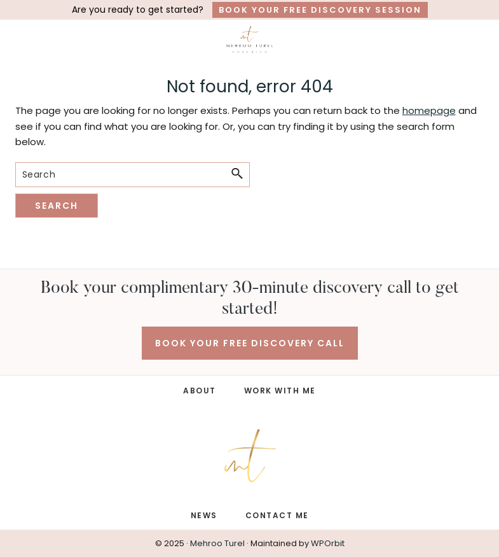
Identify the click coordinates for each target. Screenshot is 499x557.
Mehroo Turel (217, 543)
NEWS (204, 515)
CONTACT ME (277, 515)
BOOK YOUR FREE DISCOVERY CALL (250, 343)
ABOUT (199, 390)
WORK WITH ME (280, 390)
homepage (429, 110)
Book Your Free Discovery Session (320, 10)
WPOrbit (328, 543)
